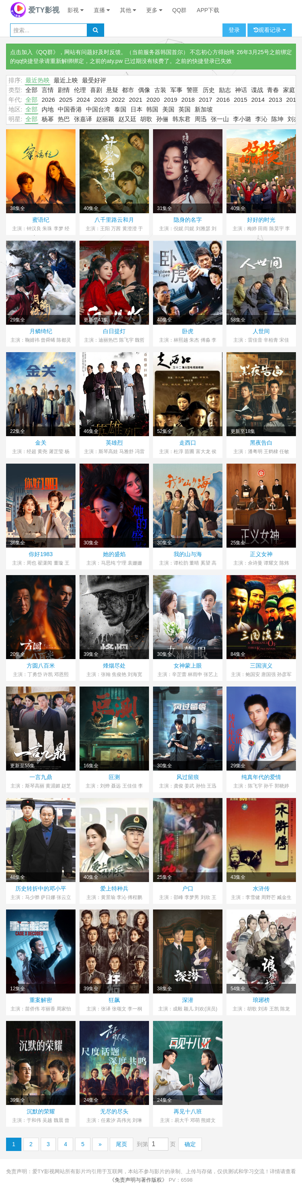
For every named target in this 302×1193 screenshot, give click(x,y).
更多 (154, 10)
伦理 (80, 89)
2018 (188, 99)
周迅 (201, 119)
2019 (170, 99)
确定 (190, 1144)
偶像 (144, 89)
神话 (241, 89)
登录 (234, 30)
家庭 (289, 89)
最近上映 (66, 80)
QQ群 (179, 10)
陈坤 (277, 119)
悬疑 (112, 89)
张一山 (220, 119)
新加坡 (204, 109)
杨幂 (48, 119)
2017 (205, 99)
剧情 (64, 89)
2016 (223, 99)
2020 (153, 99)
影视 (75, 10)
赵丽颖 (105, 119)
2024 (83, 99)
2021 (135, 99)
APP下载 (208, 10)
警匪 (193, 89)
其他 (128, 10)
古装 (160, 89)
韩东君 (181, 119)
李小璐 (242, 119)
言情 (48, 89)
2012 (293, 99)
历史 (209, 89)
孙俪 (162, 119)
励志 (225, 89)
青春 (273, 89)
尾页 (121, 1144)
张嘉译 (83, 119)
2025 (65, 99)
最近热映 (37, 80)
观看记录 (270, 30)
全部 (31, 89)
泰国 (120, 109)
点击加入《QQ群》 (34, 52)
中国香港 (70, 109)
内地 (48, 109)
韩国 (152, 109)
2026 (48, 99)
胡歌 (146, 119)
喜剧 (96, 89)
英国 (184, 109)
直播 (102, 10)
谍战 (257, 89)
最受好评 (94, 80)
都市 (128, 89)
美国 (168, 109)
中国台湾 (98, 109)
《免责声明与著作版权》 (138, 1180)
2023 (100, 99)
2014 (257, 99)
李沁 (261, 119)
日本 (136, 109)
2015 (240, 99)
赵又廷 (127, 119)
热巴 (64, 119)
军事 (176, 89)
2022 (118, 99)
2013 (275, 99)
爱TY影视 (34, 10)
